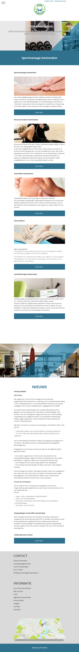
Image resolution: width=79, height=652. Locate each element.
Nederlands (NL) (60, 1)
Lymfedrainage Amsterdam (25, 274)
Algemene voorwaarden (22, 597)
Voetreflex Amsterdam (23, 173)
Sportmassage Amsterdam (25, 72)
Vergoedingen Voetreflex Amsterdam (29, 513)
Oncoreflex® (19, 221)
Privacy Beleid (20, 391)
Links (15, 594)
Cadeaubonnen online (23, 535)
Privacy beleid (19, 600)
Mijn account (18, 591)
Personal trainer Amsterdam (26, 119)
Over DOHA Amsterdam (22, 588)
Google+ (17, 603)
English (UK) (48, 1)
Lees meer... (39, 112)
